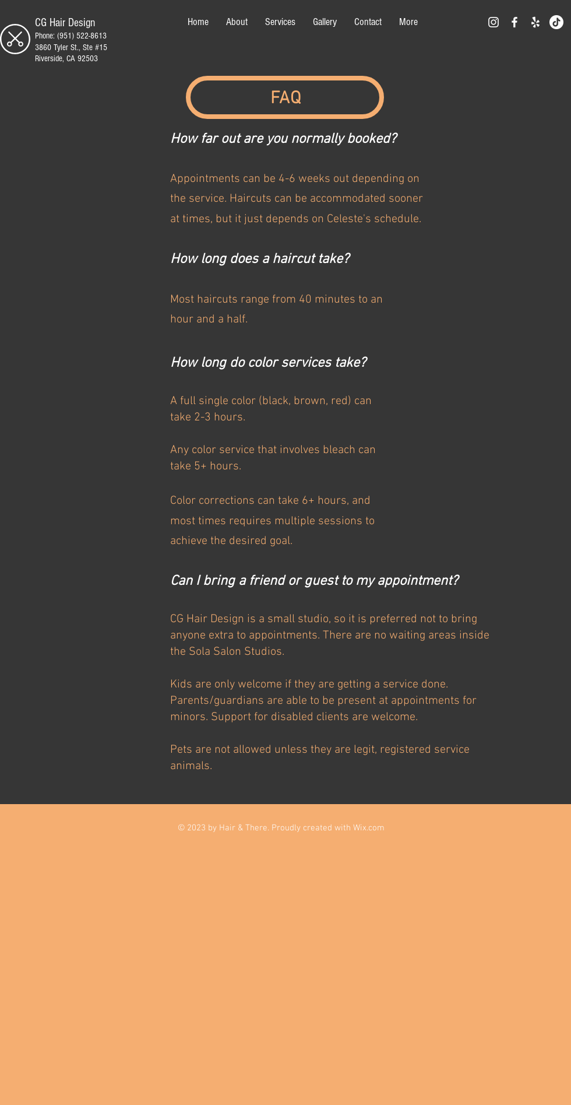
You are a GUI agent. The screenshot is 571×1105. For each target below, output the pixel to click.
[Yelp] (535, 22)
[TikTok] (556, 22)
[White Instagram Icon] (493, 22)
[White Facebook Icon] (514, 22)
